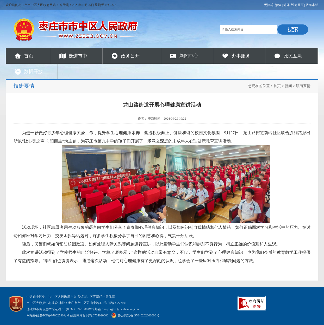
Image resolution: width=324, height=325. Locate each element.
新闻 (288, 86)
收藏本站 (312, 5)
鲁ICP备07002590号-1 (54, 315)
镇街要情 (303, 86)
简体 (286, 5)
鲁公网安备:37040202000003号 (135, 315)
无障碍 (268, 5)
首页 (28, 55)
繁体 (278, 5)
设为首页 (297, 5)
